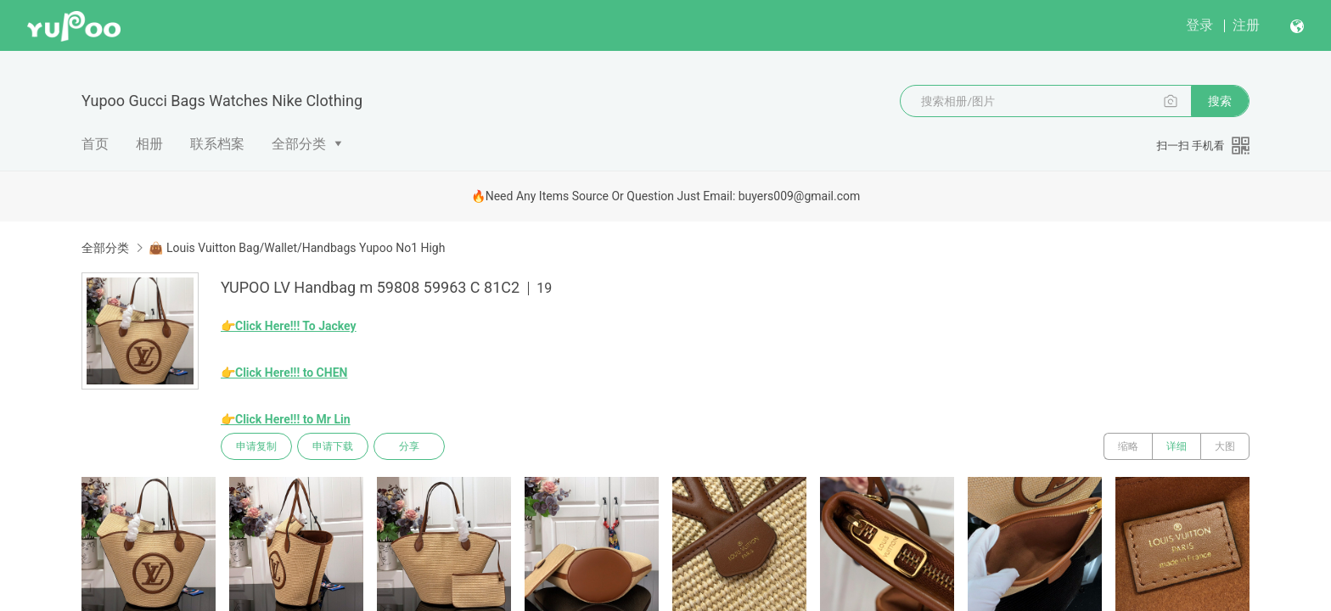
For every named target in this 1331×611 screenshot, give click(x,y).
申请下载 (332, 446)
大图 (1225, 446)
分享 (409, 446)
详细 (1176, 446)
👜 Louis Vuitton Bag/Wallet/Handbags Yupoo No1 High (297, 248)
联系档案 (217, 144)
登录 (1199, 25)
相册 (149, 144)
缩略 (1128, 446)
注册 (1246, 25)
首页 (95, 144)
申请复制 (256, 446)
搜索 (1220, 101)
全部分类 (299, 144)
